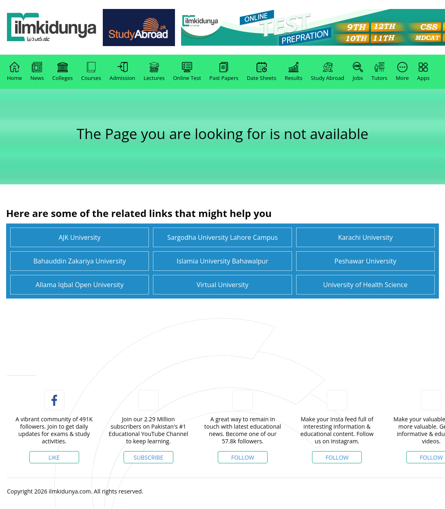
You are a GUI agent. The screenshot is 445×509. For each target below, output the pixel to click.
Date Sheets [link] (262, 72)
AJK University (80, 237)
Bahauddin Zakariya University (79, 261)
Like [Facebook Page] (54, 457)
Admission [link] (122, 72)
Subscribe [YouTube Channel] (148, 457)
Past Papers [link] (223, 72)
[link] (52, 27)
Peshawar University (365, 261)
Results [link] (294, 72)
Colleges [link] (62, 72)
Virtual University (222, 284)
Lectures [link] (154, 72)
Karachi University (365, 237)
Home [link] (14, 72)
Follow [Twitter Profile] (243, 457)
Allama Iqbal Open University (79, 284)
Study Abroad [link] (327, 72)
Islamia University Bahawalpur (222, 261)
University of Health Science (365, 284)
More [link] (402, 72)
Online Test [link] (187, 72)
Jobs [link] (358, 72)
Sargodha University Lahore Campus (222, 237)
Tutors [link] (379, 72)
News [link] (37, 72)
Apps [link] (423, 72)
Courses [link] (91, 72)
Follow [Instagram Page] (337, 457)
